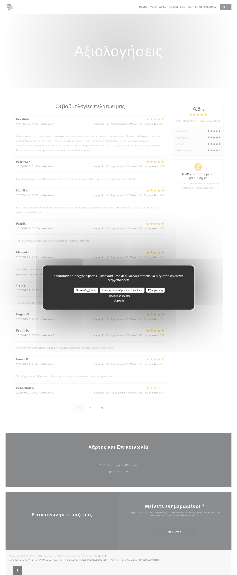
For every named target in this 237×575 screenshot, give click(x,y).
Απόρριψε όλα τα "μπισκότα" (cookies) (122, 290)
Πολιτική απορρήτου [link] (119, 295)
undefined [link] (119, 300)
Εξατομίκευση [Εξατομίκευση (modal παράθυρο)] (155, 290)
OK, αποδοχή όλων (86, 290)
